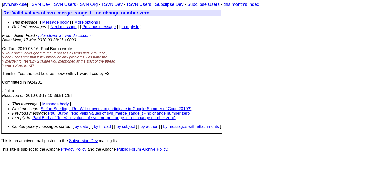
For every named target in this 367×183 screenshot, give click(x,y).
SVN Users (65, 4)
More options (86, 22)
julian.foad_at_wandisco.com (64, 35)
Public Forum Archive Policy (142, 149)
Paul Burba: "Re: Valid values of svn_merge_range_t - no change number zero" (119, 113)
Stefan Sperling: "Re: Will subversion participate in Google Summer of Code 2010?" (116, 108)
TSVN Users (138, 4)
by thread (102, 126)
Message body (55, 22)
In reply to (130, 27)
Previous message (99, 27)
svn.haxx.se (15, 4)
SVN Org (89, 4)
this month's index (241, 4)
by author (149, 126)
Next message (63, 27)
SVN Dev (41, 4)
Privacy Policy (73, 149)
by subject (125, 126)
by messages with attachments (191, 126)
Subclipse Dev (169, 4)
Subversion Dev (83, 141)
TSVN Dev (112, 4)
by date (81, 126)
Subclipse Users (203, 4)
